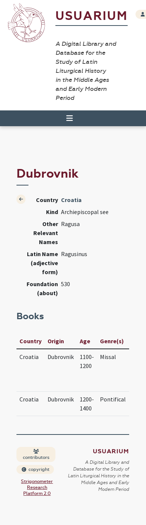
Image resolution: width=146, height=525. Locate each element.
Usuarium (91, 16)
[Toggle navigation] (69, 118)
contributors (36, 454)
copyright (35, 469)
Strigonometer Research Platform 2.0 (37, 487)
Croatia (71, 200)
